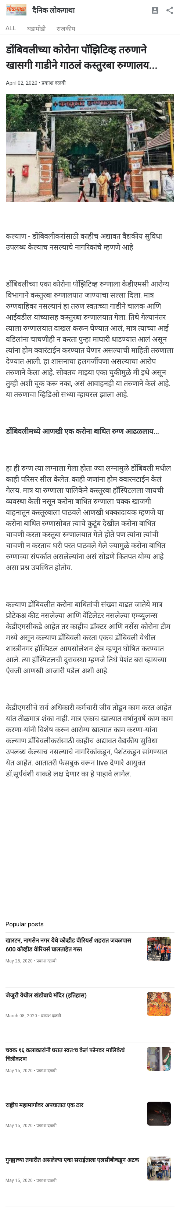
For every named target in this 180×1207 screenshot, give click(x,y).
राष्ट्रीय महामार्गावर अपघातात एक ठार (44, 1105)
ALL (11, 28)
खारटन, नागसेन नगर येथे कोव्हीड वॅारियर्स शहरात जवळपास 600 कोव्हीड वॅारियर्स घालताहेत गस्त (68, 945)
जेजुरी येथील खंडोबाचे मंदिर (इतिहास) (46, 995)
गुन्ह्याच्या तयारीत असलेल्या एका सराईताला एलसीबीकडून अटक (72, 1160)
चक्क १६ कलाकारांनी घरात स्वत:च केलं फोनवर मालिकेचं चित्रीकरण (65, 1055)
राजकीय (66, 28)
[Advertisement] (90, 861)
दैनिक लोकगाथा (53, 10)
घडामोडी (36, 28)
